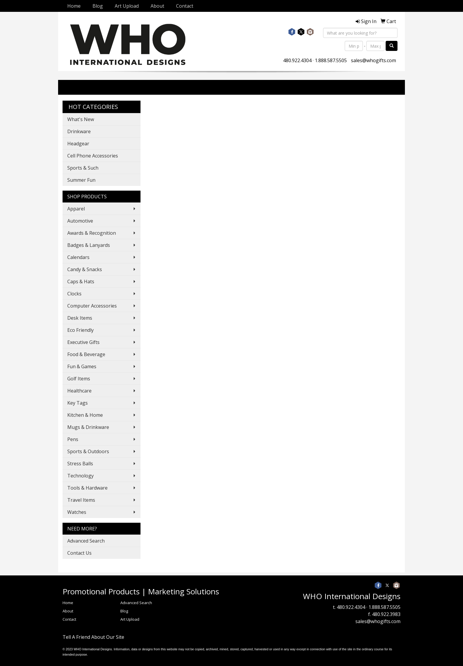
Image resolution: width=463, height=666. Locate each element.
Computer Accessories (92, 306)
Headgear (78, 143)
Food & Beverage (86, 354)
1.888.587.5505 (331, 60)
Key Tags (77, 403)
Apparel (76, 208)
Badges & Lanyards (88, 245)
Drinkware (79, 131)
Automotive (80, 221)
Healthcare (79, 390)
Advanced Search (86, 541)
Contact (184, 6)
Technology (80, 475)
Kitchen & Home (85, 415)
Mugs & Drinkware (88, 427)
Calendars (78, 257)
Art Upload (127, 6)
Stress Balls (80, 463)
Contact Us (79, 553)
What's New (80, 119)
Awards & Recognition (91, 233)
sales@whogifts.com (373, 60)
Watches (76, 512)
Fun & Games (81, 366)
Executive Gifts (83, 342)
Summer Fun (81, 180)
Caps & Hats (80, 281)
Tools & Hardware (87, 488)
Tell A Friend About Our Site (93, 637)
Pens (72, 439)
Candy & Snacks (84, 269)
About (157, 6)
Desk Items (79, 318)
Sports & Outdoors (88, 451)
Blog (97, 6)
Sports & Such (82, 168)
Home (74, 6)
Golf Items (78, 378)
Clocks (74, 293)
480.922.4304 (297, 60)
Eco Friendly (80, 330)
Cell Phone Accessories (92, 155)
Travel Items (81, 500)
